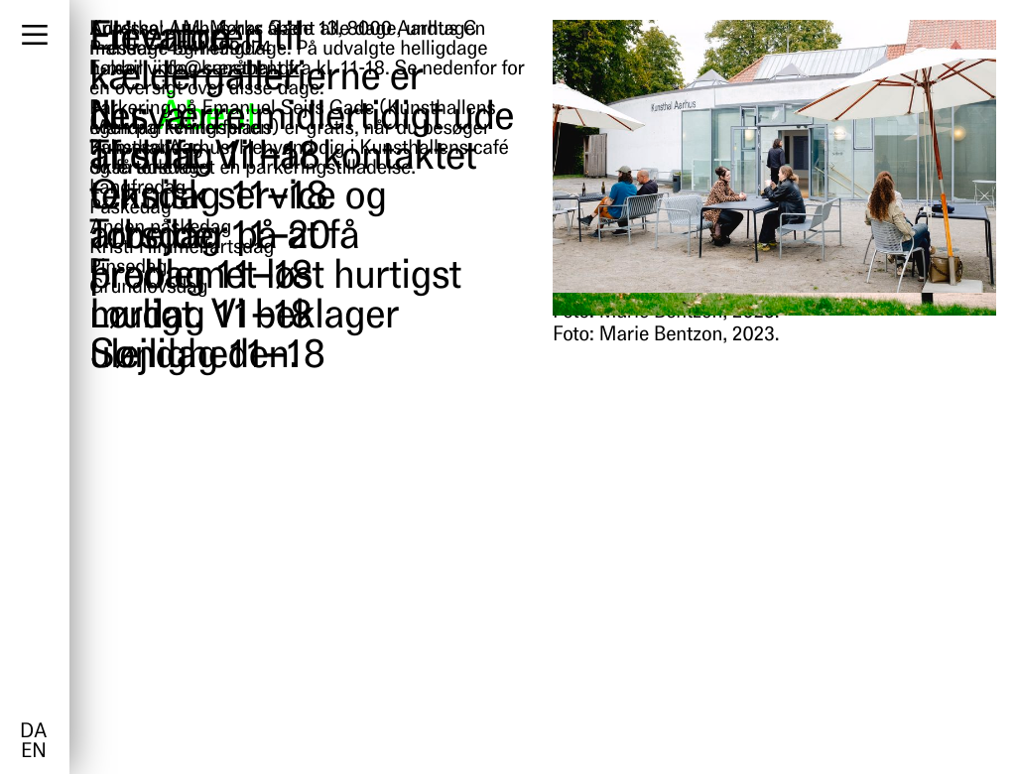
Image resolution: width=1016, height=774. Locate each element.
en (33, 752)
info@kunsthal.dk (226, 69)
